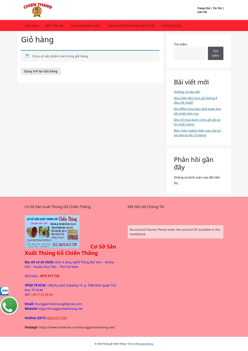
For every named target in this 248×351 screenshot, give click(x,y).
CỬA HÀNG (32, 25)
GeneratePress (145, 343)
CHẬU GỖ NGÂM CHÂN (85, 25)
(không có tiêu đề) (187, 92)
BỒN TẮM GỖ (54, 25)
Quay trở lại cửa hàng (41, 71)
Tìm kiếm (180, 44)
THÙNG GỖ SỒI (171, 25)
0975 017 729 (57, 318)
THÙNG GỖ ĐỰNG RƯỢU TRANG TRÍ (130, 25)
